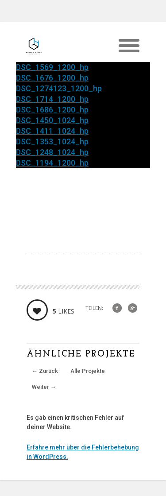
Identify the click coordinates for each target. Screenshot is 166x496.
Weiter (44, 387)
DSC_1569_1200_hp (52, 67)
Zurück (45, 371)
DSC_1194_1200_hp (52, 162)
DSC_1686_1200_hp (52, 109)
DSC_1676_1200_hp (52, 77)
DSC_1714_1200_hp (52, 99)
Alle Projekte (87, 371)
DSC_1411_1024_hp (52, 131)
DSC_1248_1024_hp (52, 152)
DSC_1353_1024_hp (52, 141)
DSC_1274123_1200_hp (59, 88)
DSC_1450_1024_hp (52, 120)
